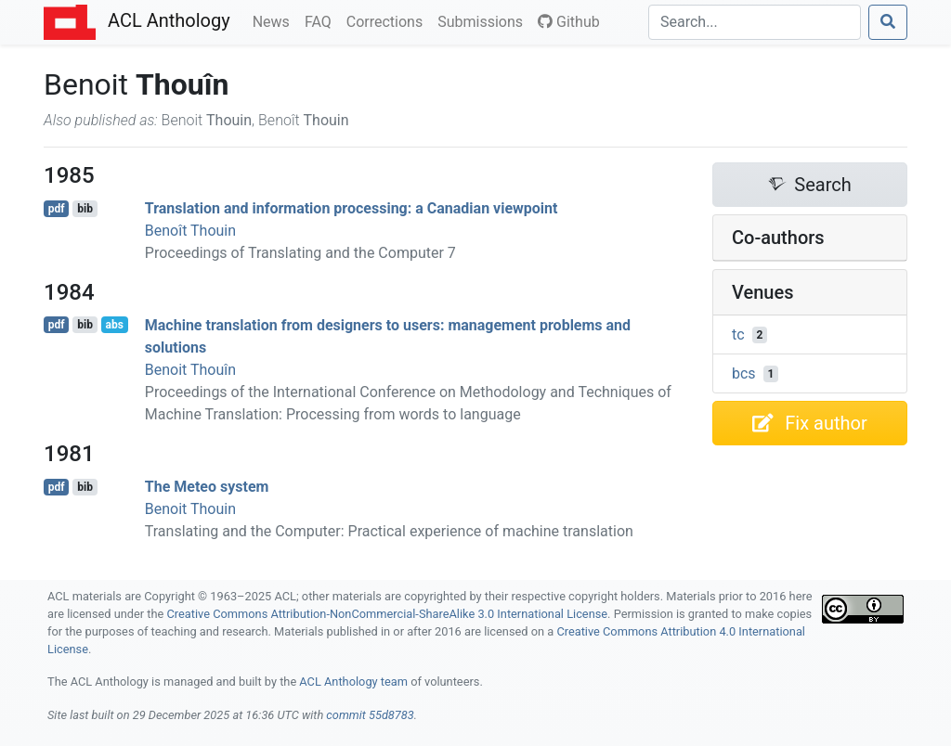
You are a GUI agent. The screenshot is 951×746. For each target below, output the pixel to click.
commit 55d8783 (369, 715)
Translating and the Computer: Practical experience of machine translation (389, 531)
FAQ (322, 20)
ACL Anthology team (353, 681)
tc (738, 334)
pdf (56, 208)
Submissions (483, 20)
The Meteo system (207, 486)
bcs (744, 373)
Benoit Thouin (190, 509)
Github (569, 22)
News (275, 20)
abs (114, 324)
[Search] (754, 22)
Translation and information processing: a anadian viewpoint (351, 208)
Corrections (388, 20)
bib (85, 208)
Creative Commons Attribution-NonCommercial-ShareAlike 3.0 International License (387, 614)
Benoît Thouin (190, 230)
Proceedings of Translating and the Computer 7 (300, 253)
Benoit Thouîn (190, 370)
